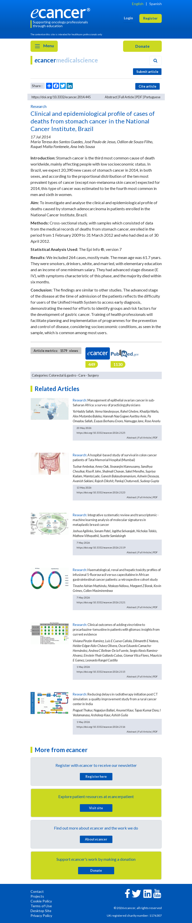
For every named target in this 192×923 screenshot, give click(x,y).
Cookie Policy (41, 901)
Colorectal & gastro (62, 375)
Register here (96, 776)
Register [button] (150, 18)
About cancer (96, 839)
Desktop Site (41, 911)
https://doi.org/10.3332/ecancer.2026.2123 (101, 492)
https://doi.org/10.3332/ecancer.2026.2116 (101, 726)
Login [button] (128, 18)
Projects (37, 896)
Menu (44, 46)
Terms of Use (41, 906)
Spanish (155, 4)
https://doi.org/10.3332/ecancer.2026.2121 (101, 602)
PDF (139, 97)
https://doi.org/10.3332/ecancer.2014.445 (61, 97)
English (137, 4)
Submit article (147, 72)
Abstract (111, 97)
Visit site (96, 808)
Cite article (147, 86)
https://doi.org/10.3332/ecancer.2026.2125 (101, 432)
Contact (37, 891)
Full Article (126, 97)
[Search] (155, 61)
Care (81, 375)
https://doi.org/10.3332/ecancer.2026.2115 (101, 671)
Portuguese (152, 97)
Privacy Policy (41, 915)
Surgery (93, 375)
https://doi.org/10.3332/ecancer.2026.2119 (101, 547)
